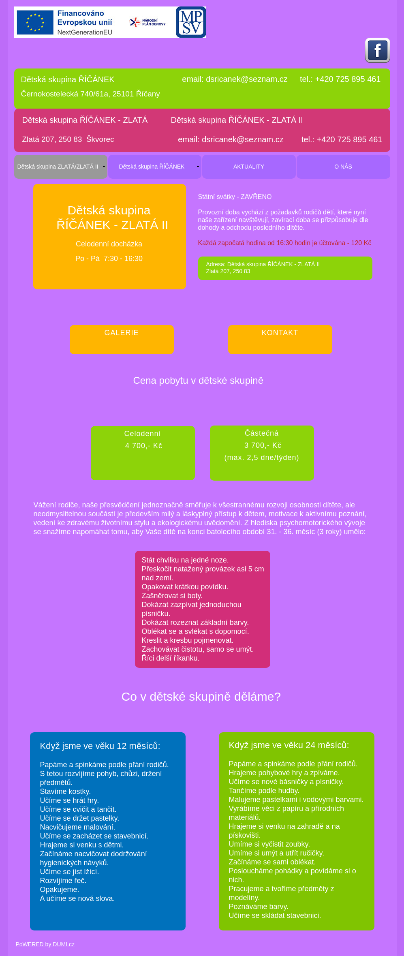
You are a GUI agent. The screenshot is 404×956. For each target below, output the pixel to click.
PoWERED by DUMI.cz (45, 944)
